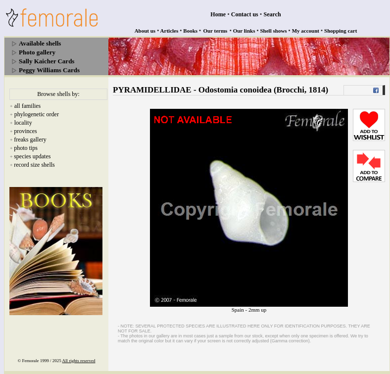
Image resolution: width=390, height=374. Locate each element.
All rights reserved (79, 360)
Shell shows (273, 31)
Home (218, 14)
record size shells (34, 164)
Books (190, 31)
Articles (169, 31)
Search (272, 14)
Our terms (215, 31)
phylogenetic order (36, 114)
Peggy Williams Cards (49, 70)
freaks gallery (30, 139)
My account (305, 31)
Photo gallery (37, 52)
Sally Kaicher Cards (46, 61)
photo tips (26, 147)
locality (23, 122)
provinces (25, 131)
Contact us (244, 14)
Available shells (40, 43)
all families (27, 105)
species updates (32, 156)
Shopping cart (340, 31)
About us (145, 31)
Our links (244, 31)
